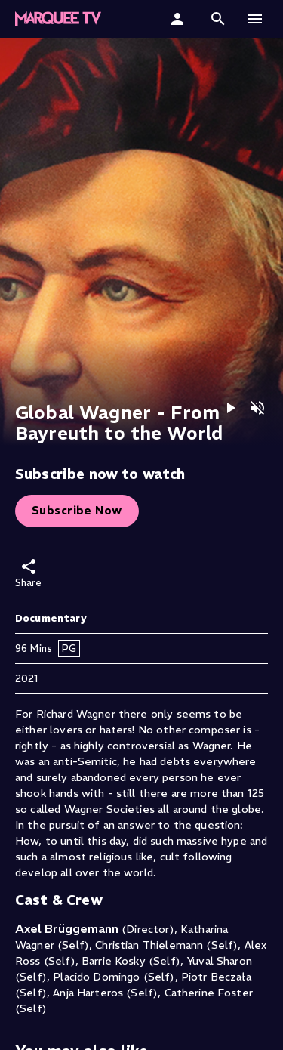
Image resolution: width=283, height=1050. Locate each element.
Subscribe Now (77, 510)
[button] (58, 19)
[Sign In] (179, 19)
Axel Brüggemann (66, 928)
